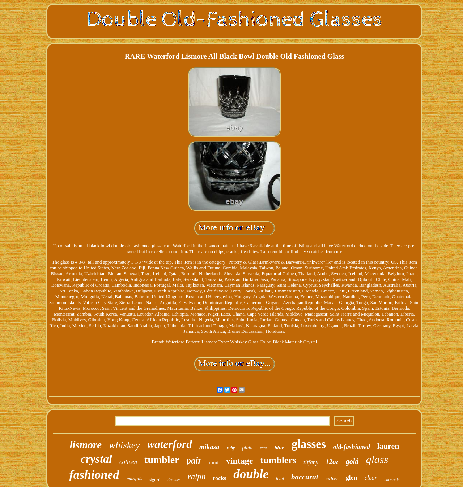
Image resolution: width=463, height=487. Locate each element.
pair (194, 460)
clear (370, 477)
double (250, 474)
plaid (247, 448)
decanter (173, 480)
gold (352, 461)
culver (332, 478)
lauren (388, 446)
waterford (169, 444)
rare (263, 448)
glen (351, 477)
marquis (134, 478)
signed (154, 479)
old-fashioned (351, 447)
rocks (219, 478)
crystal (96, 458)
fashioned (94, 474)
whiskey (124, 445)
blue (279, 448)
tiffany (310, 462)
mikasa (209, 447)
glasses (308, 444)
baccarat (304, 477)
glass (377, 459)
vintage (239, 460)
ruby (231, 448)
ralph (196, 476)
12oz (332, 461)
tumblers (278, 460)
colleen (128, 461)
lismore (86, 445)
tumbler (161, 459)
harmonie (391, 479)
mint (214, 462)
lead (280, 478)
